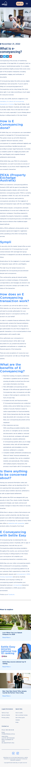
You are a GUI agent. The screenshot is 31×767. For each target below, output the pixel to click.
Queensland (8, 577)
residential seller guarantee (16, 523)
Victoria (2, 577)
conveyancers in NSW (23, 574)
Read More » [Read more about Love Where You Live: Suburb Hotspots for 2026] (6, 637)
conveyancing (17, 585)
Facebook (11, 594)
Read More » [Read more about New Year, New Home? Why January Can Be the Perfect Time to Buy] (6, 696)
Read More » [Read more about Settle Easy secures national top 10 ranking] (6, 666)
